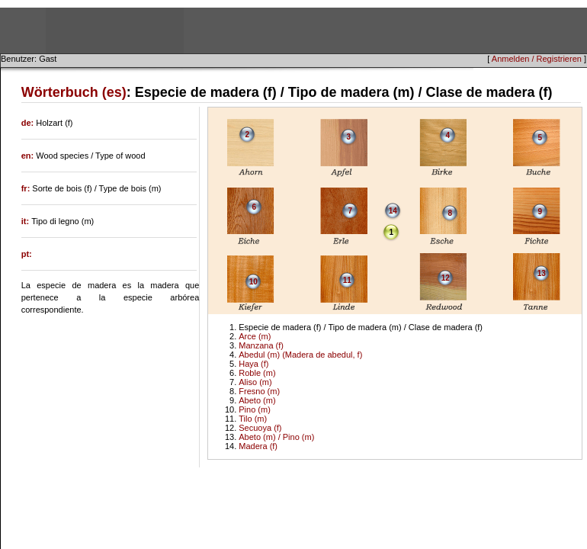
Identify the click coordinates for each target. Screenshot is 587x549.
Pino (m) (255, 409)
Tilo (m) (253, 418)
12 (445, 278)
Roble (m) (257, 372)
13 (541, 273)
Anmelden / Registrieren (537, 58)
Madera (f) (258, 446)
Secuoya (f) (260, 427)
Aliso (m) (255, 382)
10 (253, 282)
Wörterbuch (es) (74, 92)
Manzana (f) (261, 345)
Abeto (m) (257, 400)
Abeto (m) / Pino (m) (276, 436)
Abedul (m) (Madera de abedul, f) (300, 354)
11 (347, 280)
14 (393, 211)
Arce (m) (255, 336)
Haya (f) (253, 363)
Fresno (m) (259, 391)
